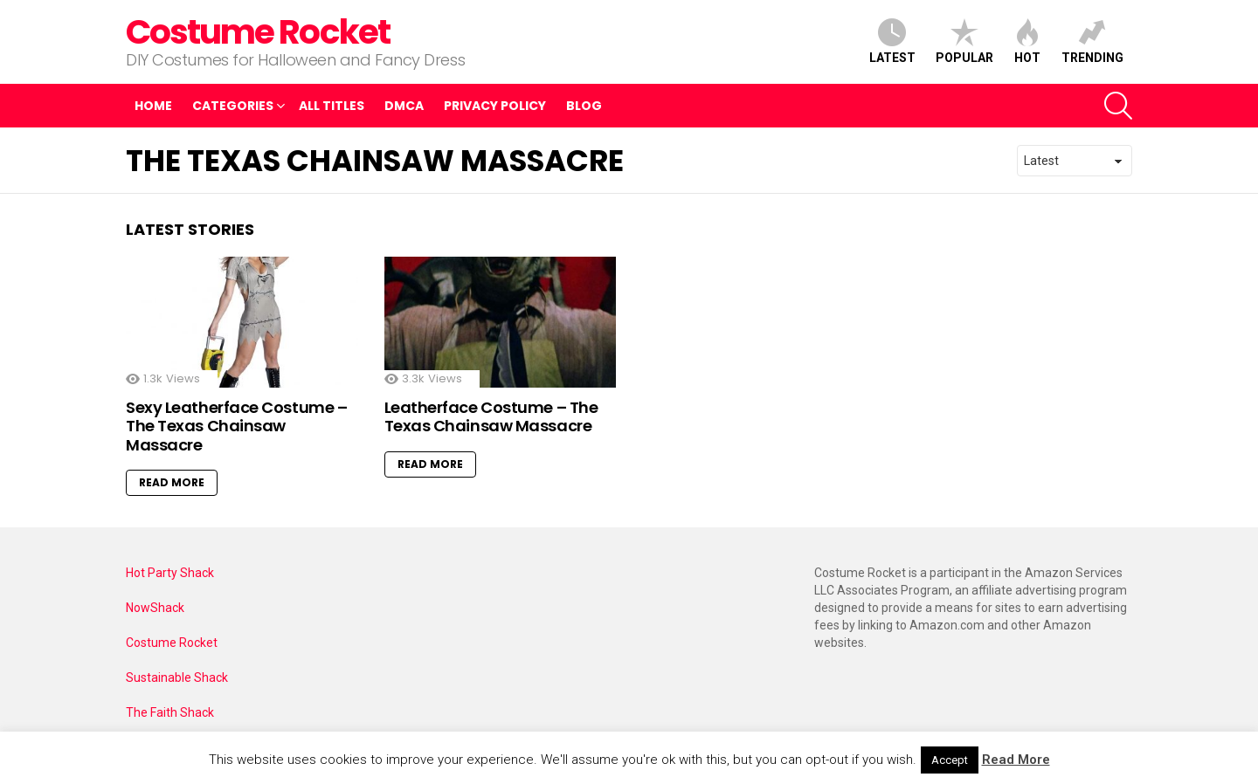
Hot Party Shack (170, 573)
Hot (1027, 41)
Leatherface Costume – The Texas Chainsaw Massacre (491, 416)
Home (153, 105)
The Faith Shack (170, 712)
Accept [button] (949, 760)
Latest (892, 41)
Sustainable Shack (177, 677)
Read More (171, 482)
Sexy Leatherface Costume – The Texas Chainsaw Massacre (236, 426)
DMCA (404, 105)
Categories (232, 108)
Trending (1092, 41)
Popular (964, 41)
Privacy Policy (495, 105)
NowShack (155, 608)
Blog (584, 105)
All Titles (331, 105)
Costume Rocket (258, 32)
